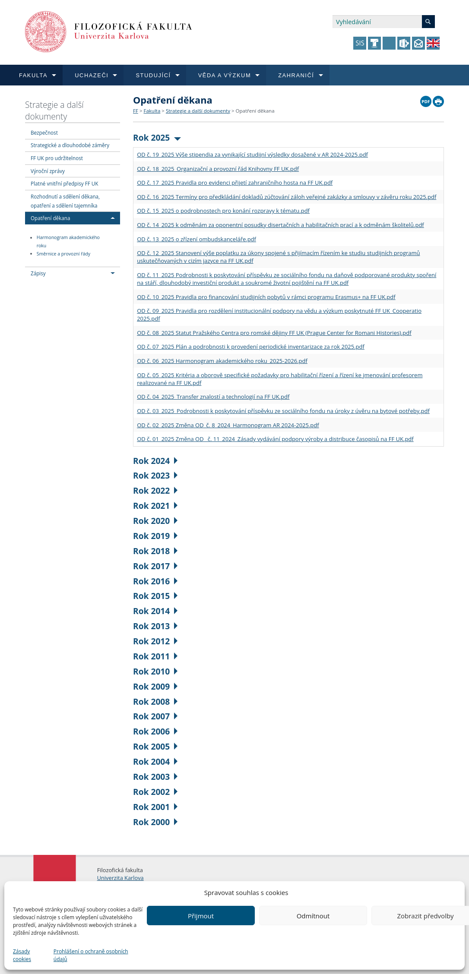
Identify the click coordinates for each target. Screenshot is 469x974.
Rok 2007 (155, 716)
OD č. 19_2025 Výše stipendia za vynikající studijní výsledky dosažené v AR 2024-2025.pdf (252, 154)
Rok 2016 (155, 581)
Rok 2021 (155, 505)
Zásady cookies (22, 955)
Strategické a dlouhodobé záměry (70, 145)
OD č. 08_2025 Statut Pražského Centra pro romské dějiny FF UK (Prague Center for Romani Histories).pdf (274, 333)
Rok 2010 (155, 671)
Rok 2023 (155, 475)
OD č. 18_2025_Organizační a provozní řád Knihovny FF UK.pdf (218, 169)
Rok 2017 (155, 566)
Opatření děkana (50, 217)
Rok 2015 (155, 596)
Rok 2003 (155, 776)
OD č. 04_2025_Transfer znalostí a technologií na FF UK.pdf (213, 396)
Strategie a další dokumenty (54, 110)
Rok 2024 (155, 461)
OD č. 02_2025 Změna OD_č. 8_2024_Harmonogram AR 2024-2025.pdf (228, 425)
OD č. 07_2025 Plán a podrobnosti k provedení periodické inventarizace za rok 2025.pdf (250, 346)
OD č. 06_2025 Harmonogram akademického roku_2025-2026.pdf (222, 361)
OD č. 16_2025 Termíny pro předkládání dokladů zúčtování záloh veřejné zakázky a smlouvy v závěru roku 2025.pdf (286, 197)
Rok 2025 (157, 137)
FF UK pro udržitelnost (57, 157)
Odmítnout (313, 915)
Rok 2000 (155, 822)
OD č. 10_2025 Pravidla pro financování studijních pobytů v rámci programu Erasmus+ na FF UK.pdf (266, 297)
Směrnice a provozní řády (63, 254)
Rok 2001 (155, 807)
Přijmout (201, 915)
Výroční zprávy (48, 170)
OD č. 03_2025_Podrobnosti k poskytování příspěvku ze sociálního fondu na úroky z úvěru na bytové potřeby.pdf (283, 411)
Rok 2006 (155, 731)
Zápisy (38, 273)
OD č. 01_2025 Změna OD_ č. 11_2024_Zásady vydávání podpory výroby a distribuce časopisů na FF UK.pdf (275, 439)
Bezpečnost (44, 132)
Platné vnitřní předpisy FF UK (64, 183)
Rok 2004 (155, 761)
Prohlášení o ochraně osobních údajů (91, 955)
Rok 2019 (155, 536)
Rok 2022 (155, 490)
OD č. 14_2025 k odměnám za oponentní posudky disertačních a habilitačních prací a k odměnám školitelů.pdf (280, 225)
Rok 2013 (155, 626)
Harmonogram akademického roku (68, 242)
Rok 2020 (155, 520)
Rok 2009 (155, 686)
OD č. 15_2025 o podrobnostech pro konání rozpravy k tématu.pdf (223, 210)
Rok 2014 (155, 611)
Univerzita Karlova (120, 878)
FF (135, 110)
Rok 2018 (155, 551)
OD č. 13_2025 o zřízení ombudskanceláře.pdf (196, 239)
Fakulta (151, 110)
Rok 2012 (155, 641)
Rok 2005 (155, 746)
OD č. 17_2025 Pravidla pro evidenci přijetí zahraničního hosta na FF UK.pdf (235, 182)
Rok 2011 (155, 656)
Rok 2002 (155, 791)
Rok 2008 (155, 701)
